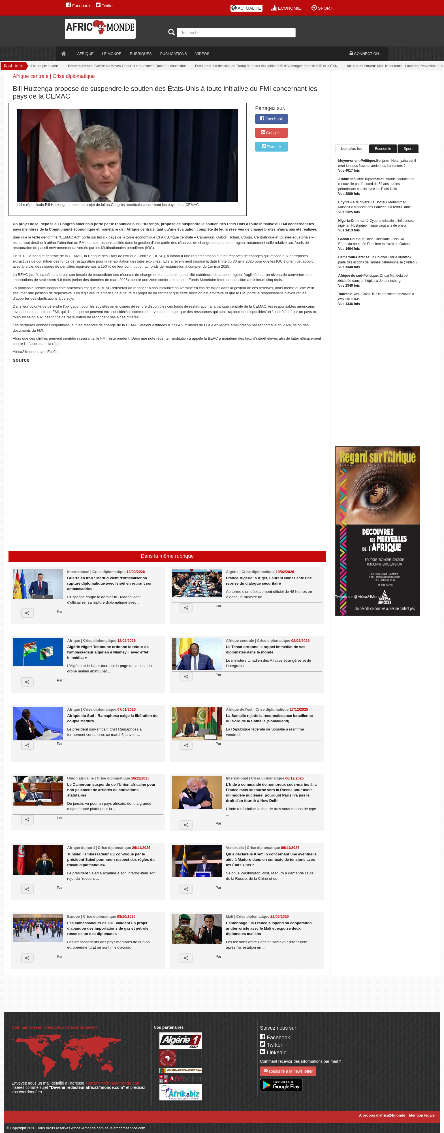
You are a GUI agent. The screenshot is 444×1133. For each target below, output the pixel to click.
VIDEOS (202, 54)
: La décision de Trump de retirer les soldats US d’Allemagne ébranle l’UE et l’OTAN (268, 66)
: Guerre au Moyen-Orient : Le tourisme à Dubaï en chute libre (129, 66)
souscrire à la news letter (288, 1071)
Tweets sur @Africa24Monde (359, 597)
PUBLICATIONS (173, 54)
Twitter (105, 5)
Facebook (78, 5)
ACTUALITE (246, 8)
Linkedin (273, 1052)
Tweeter (271, 146)
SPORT (322, 8)
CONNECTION (364, 53)
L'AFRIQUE (84, 54)
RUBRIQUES (140, 54)
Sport (408, 148)
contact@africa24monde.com (112, 1083)
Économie (383, 148)
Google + (271, 132)
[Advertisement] (83, 378)
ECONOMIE (286, 8)
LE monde (111, 54)
